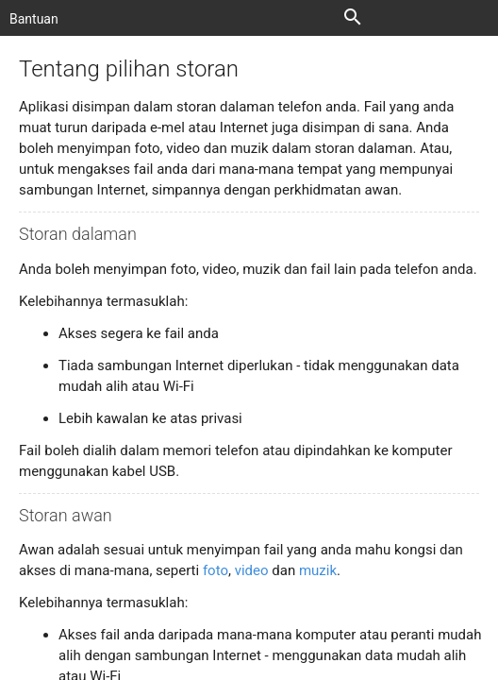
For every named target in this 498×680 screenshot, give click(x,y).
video (252, 570)
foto (215, 570)
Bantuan (33, 18)
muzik (318, 570)
